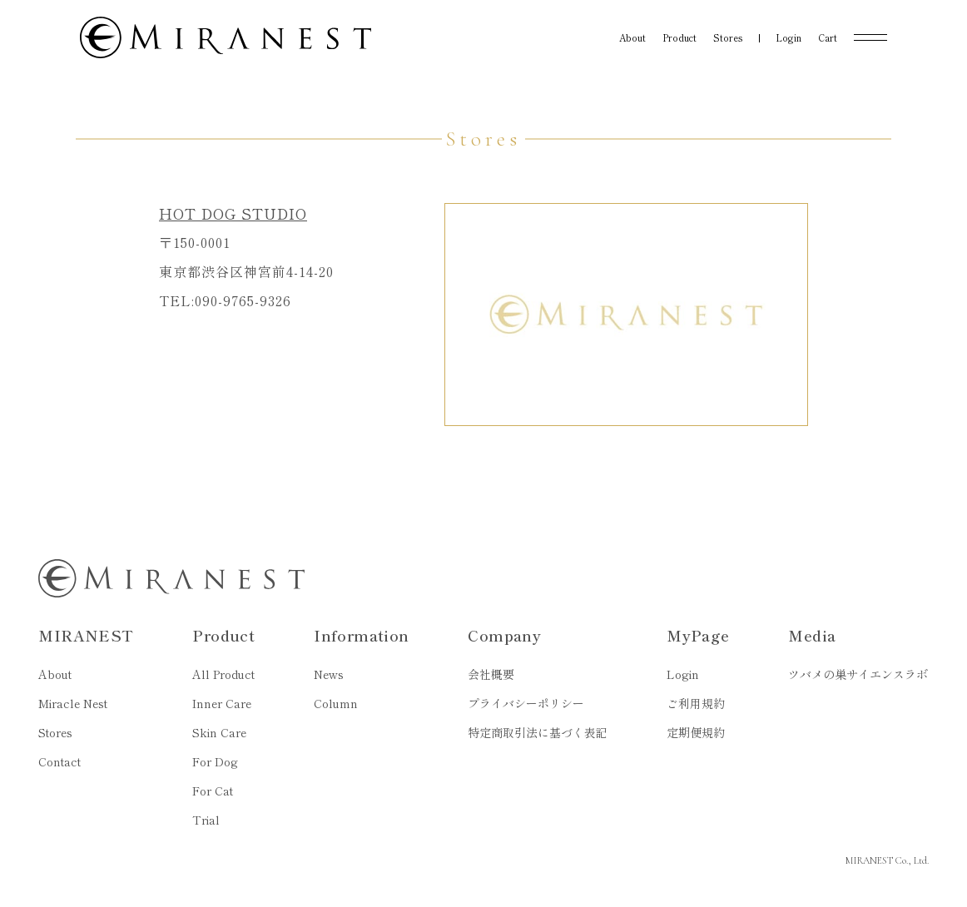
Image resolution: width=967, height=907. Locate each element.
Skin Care (219, 732)
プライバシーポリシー (526, 703)
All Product (223, 674)
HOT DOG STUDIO (233, 213)
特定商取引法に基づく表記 (537, 732)
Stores (55, 732)
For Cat (212, 790)
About (55, 674)
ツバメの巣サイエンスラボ (858, 674)
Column (336, 703)
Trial (206, 819)
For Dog (215, 761)
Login (683, 674)
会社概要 (491, 674)
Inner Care (221, 703)
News (329, 674)
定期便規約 (696, 732)
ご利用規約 (696, 703)
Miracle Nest (72, 703)
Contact (59, 761)
